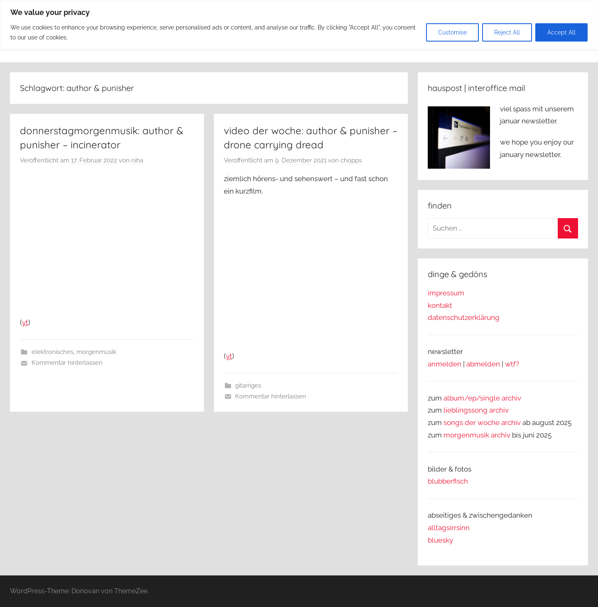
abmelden (483, 364)
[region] (299, 24)
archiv (499, 410)
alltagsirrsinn (449, 527)
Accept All (561, 32)
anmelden (444, 364)
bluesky (440, 540)
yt (25, 322)
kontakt (440, 305)
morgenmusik (96, 352)
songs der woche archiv (482, 422)
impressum (446, 293)
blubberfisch (448, 481)
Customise (452, 32)
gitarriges (248, 385)
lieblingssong (466, 410)
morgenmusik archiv (477, 435)
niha (137, 160)
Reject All (507, 32)
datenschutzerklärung (464, 317)
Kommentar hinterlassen (67, 362)
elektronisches (53, 352)
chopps (351, 160)
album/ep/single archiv (482, 398)
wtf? (512, 364)
